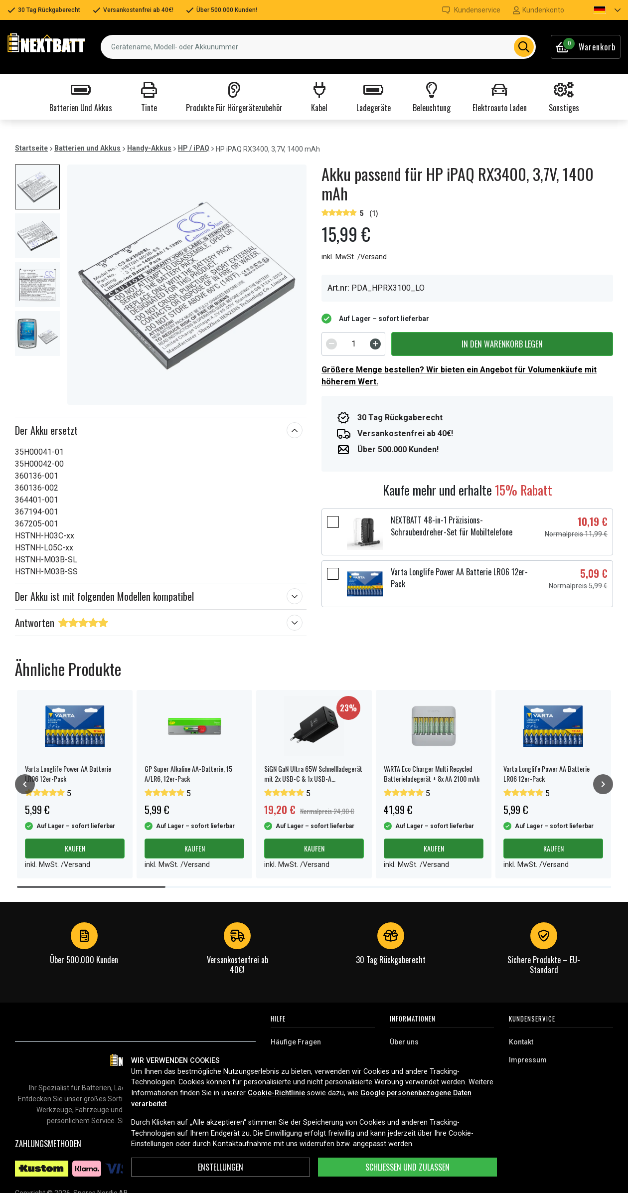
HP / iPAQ (193, 148)
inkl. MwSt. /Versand (354, 257)
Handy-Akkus (149, 148)
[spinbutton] (353, 344)
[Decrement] (331, 344)
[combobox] (318, 47)
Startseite (31, 148)
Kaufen (75, 848)
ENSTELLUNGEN (220, 1167)
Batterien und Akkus (87, 148)
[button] (599, 10)
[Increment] (375, 344)
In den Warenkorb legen (502, 344)
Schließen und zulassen (407, 1167)
